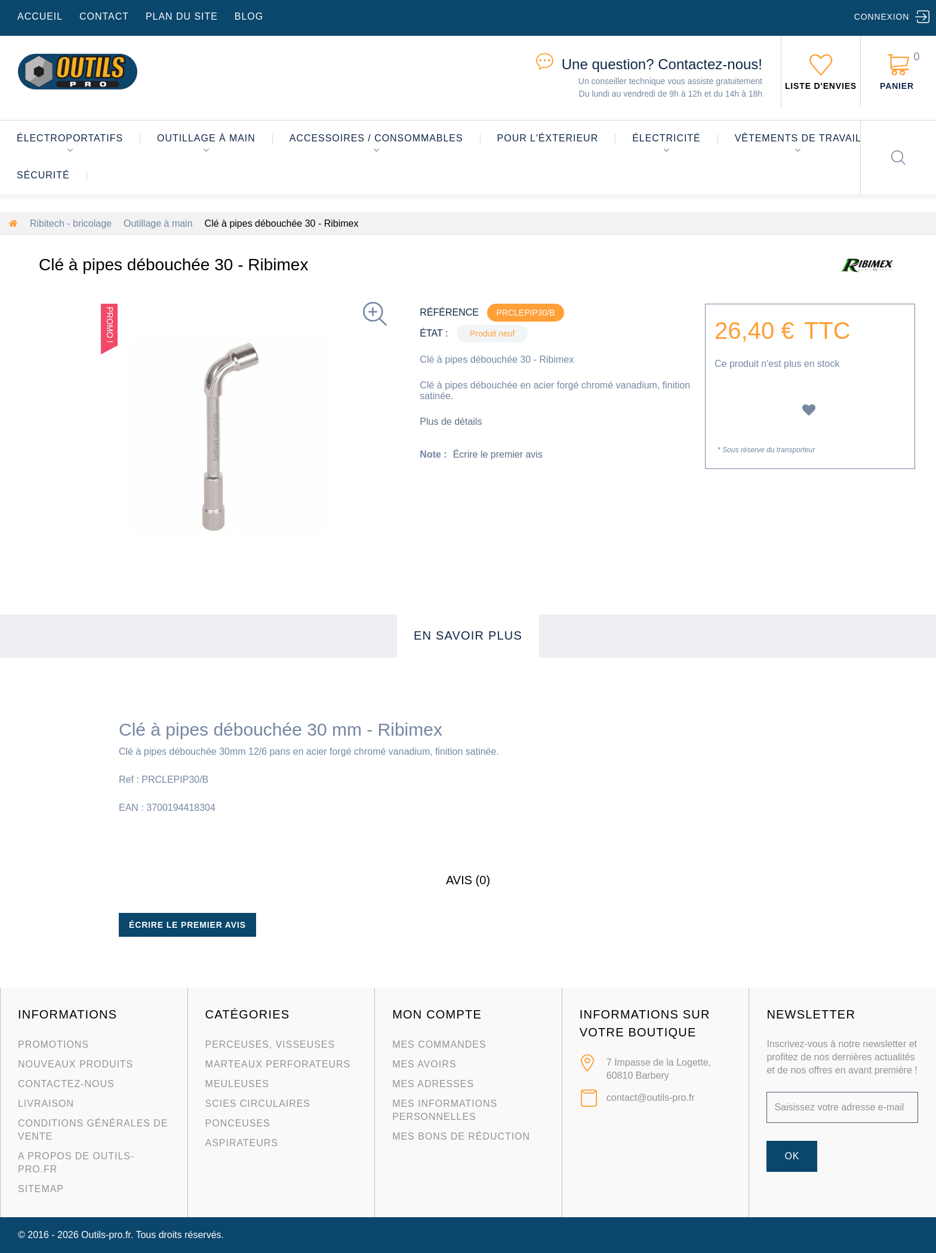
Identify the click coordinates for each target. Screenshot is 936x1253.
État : (434, 333)
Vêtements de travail (798, 138)
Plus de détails (451, 421)
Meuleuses (237, 1084)
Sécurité (43, 175)
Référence (449, 312)
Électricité (666, 138)
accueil (40, 16)
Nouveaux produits (75, 1064)
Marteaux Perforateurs (278, 1064)
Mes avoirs (424, 1064)
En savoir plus (468, 635)
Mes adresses (433, 1084)
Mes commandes (439, 1044)
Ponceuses (237, 1123)
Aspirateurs (241, 1143)
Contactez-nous (66, 1084)
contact (104, 16)
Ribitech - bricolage (71, 223)
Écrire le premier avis (498, 454)
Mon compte (437, 1014)
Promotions (53, 1044)
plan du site (182, 16)
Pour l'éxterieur (548, 138)
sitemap (41, 1189)
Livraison (46, 1103)
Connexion (881, 16)
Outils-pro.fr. (107, 1235)
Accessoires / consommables (376, 138)
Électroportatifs (70, 138)
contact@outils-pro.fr (650, 1097)
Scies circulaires (257, 1103)
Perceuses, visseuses (270, 1044)
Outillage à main (206, 138)
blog (249, 16)
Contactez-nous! (662, 64)
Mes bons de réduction (461, 1136)
